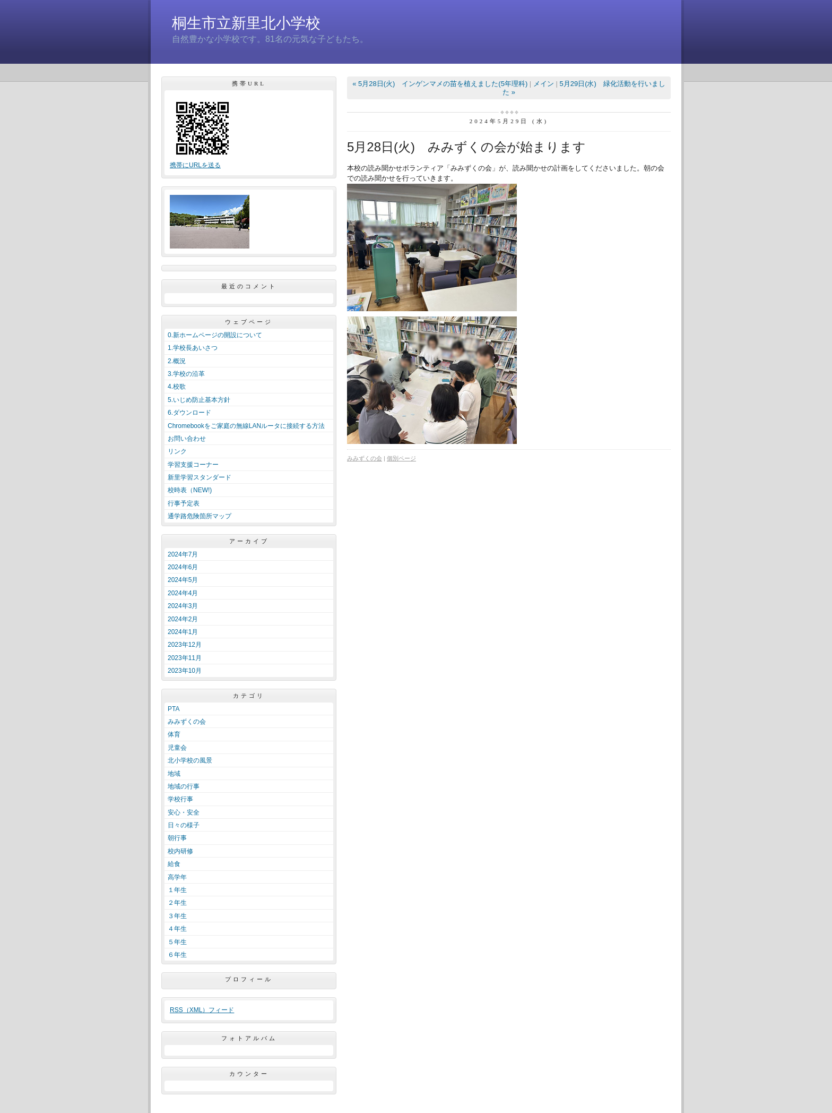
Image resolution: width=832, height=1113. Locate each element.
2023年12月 (185, 644)
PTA (173, 709)
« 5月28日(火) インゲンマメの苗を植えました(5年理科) (439, 84)
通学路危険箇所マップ (199, 516)
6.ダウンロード (189, 412)
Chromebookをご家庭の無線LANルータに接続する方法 (246, 426)
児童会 (177, 747)
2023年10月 (185, 670)
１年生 (177, 890)
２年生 (177, 902)
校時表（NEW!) (190, 490)
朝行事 (177, 838)
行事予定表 (184, 503)
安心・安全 (184, 812)
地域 (174, 773)
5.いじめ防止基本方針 (199, 400)
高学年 (177, 877)
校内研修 (180, 851)
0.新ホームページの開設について (215, 335)
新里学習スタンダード (199, 477)
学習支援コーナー (193, 464)
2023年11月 (185, 658)
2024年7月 (183, 554)
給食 (174, 864)
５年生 (177, 942)
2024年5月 (183, 580)
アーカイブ (249, 541)
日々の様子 (184, 825)
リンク (177, 451)
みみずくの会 (187, 721)
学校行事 (180, 799)
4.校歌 (177, 386)
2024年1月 (183, 632)
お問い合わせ (187, 438)
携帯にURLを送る (195, 165)
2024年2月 (183, 619)
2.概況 (177, 361)
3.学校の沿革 (186, 374)
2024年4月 (183, 593)
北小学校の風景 (190, 760)
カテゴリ (249, 695)
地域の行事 (184, 786)
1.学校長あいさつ (193, 348)
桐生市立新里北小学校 (246, 23)
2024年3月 (183, 606)
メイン (543, 84)
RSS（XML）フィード (202, 1010)
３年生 (177, 916)
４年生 (177, 928)
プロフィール (249, 979)
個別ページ (401, 458)
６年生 (177, 954)
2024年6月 (183, 567)
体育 (174, 734)
